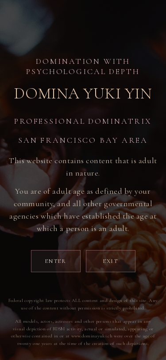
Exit (110, 261)
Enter (55, 261)
